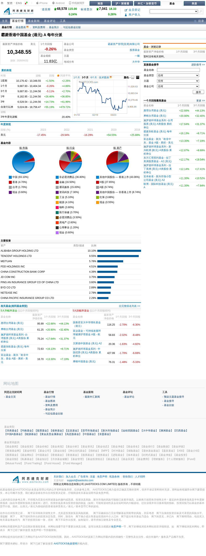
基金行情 (18, 20)
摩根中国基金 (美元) (84, 361)
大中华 (136, 61)
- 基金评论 (128, 396)
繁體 (10, 3)
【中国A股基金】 (14, 434)
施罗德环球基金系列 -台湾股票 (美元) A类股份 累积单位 (15, 338)
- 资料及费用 (51, 405)
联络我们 (128, 476)
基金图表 (22, 27)
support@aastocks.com (80, 480)
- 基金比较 (168, 405)
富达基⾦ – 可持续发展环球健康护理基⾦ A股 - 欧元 (87, 334)
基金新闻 (34, 20)
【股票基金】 (42, 430)
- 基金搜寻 (168, 401)
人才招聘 (140, 476)
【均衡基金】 (26, 430)
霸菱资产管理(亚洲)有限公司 (124, 44)
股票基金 (135, 50)
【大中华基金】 (149, 430)
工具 (63, 20)
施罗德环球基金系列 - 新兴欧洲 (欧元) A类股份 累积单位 (158, 150)
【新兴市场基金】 (110, 430)
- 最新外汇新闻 (91, 396)
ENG (19, 3)
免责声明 (102, 476)
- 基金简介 (49, 409)
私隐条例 (114, 476)
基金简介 (54, 27)
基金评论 (50, 20)
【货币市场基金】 (90, 430)
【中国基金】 (89, 434)
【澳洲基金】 (165, 430)
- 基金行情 (49, 396)
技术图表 (105, 77)
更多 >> (200, 100)
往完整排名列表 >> (129, 306)
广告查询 (83, 476)
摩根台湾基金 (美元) (12, 329)
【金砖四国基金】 (130, 430)
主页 (5, 20)
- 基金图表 (49, 401)
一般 (137, 55)
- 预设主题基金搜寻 (173, 396)
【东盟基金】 (104, 434)
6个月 (94, 77)
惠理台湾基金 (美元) (12, 323)
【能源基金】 (31, 434)
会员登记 (132, 9)
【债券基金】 (57, 430)
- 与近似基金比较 (53, 413)
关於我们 (59, 476)
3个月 (85, 77)
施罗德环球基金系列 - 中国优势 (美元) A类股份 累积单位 (87, 352)
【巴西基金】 (180, 430)
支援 (92, 476)
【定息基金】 (72, 430)
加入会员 (71, 476)
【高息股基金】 (73, 434)
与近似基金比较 (72, 27)
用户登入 (132, 14)
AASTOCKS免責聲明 (65, 543)
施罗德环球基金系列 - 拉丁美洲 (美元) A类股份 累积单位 (158, 169)
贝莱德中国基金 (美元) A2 (87, 343)
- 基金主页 (10, 396)
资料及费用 (39, 27)
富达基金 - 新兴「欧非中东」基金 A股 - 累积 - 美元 (14, 359)
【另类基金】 (11, 430)
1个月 (77, 77)
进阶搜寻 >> (198, 64)
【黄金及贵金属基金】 (51, 434)
